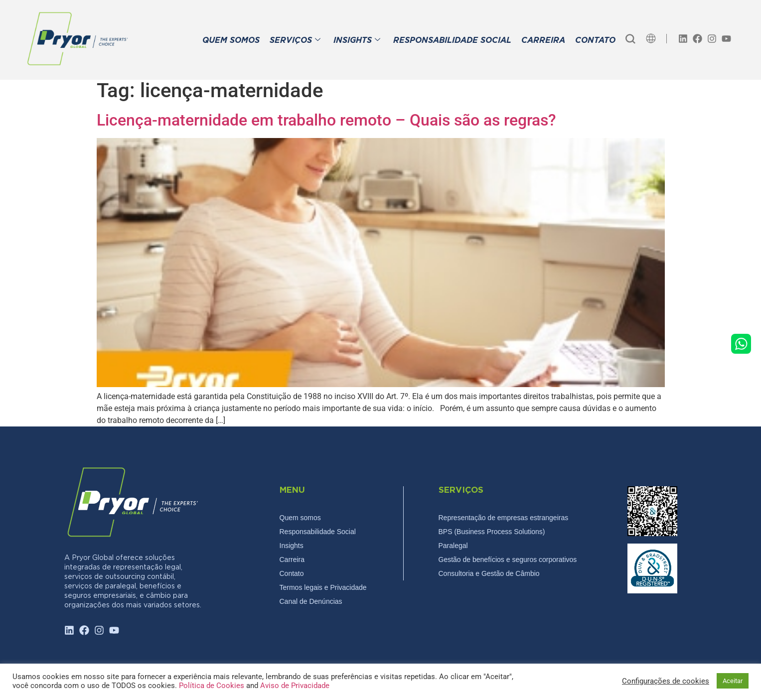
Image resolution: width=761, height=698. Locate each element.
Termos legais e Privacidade (323, 587)
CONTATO (595, 40)
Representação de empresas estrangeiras (504, 518)
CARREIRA (543, 40)
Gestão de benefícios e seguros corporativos (508, 559)
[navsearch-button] (630, 39)
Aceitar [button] (733, 681)
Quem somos (300, 518)
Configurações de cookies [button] (665, 681)
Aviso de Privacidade (294, 685)
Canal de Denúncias (311, 601)
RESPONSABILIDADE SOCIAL (452, 40)
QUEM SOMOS (231, 40)
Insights (292, 546)
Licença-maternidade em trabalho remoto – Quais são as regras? (326, 120)
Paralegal (453, 546)
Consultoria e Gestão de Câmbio (489, 573)
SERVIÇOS (295, 40)
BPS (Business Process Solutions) (492, 532)
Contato (292, 573)
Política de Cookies (212, 685)
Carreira (292, 559)
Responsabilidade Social (318, 532)
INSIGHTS (356, 40)
